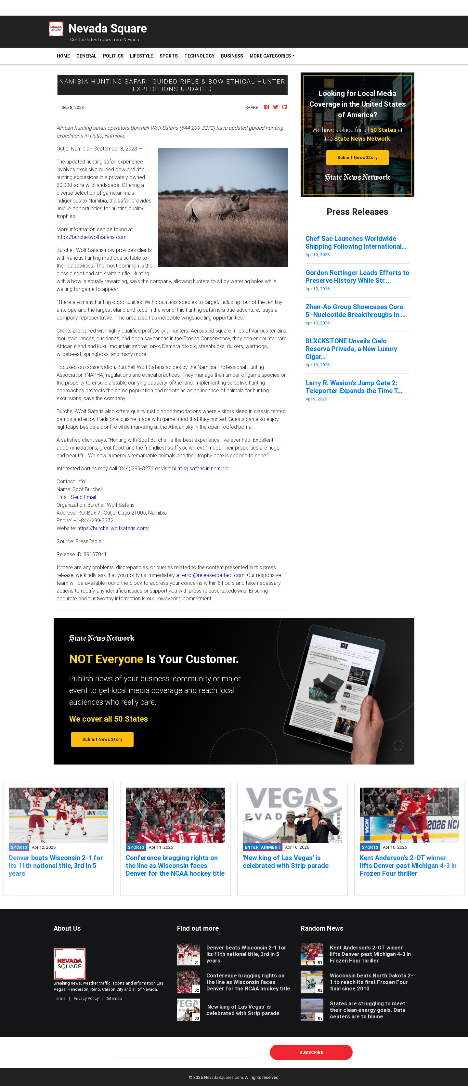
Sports (169, 56)
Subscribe (311, 1052)
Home (65, 56)
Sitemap (114, 998)
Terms (60, 998)
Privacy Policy (86, 998)
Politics (113, 56)
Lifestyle (141, 56)
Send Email (83, 497)
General (86, 56)
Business (232, 56)
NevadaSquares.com (223, 1077)
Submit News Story (357, 157)
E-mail (122, 1052)
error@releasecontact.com (213, 575)
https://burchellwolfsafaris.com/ (113, 528)
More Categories (270, 56)
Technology (199, 56)
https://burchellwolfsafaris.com (91, 237)
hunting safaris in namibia (200, 468)
